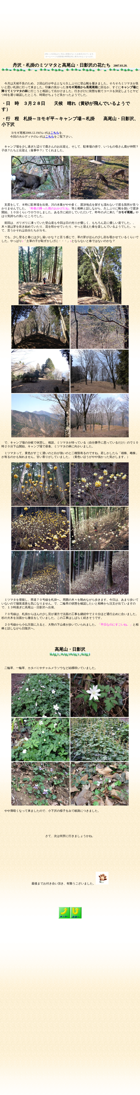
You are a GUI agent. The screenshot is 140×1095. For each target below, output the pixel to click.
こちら (54, 132)
